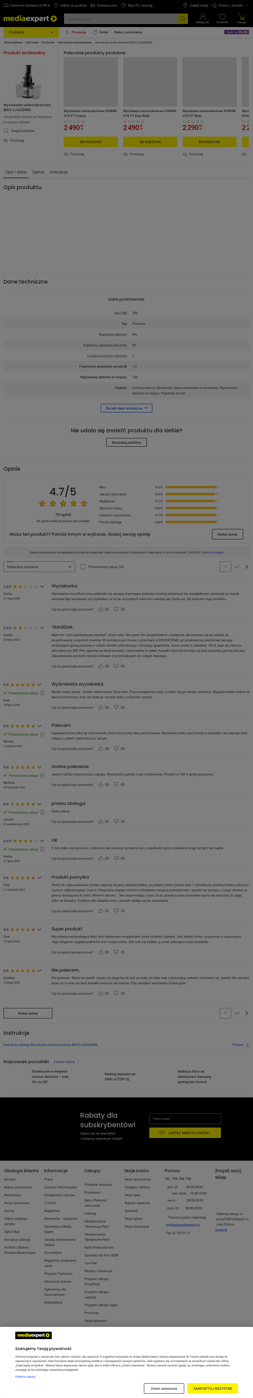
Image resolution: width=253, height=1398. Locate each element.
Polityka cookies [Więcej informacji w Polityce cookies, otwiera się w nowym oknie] (25, 1377)
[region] (126, 1362)
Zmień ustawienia (164, 1388)
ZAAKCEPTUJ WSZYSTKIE (212, 1388)
